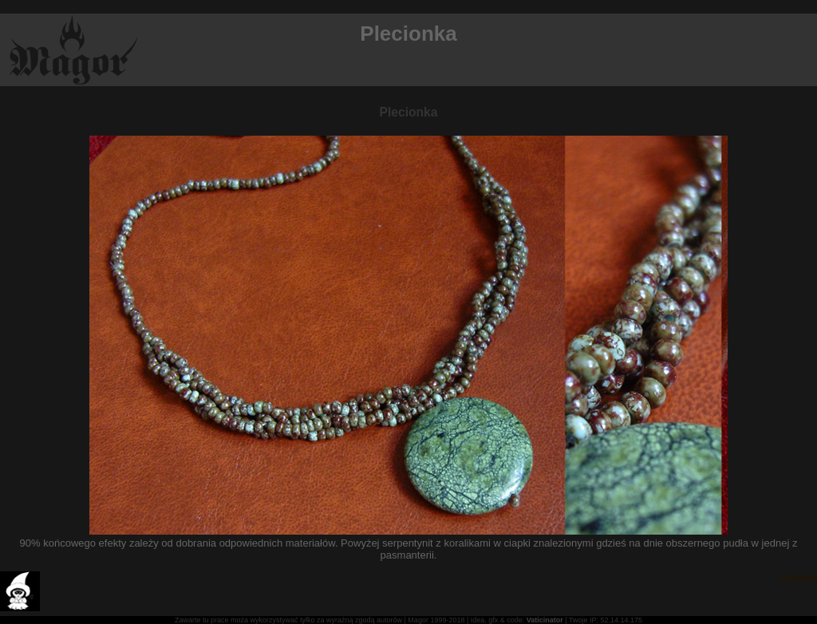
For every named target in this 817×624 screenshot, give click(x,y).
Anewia (798, 577)
